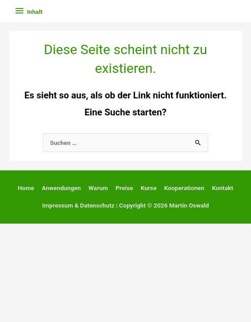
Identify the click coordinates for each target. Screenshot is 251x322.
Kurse (149, 187)
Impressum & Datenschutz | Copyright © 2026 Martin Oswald (125, 205)
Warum (98, 187)
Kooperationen (184, 187)
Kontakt (222, 187)
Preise (124, 187)
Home (26, 187)
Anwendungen (61, 187)
